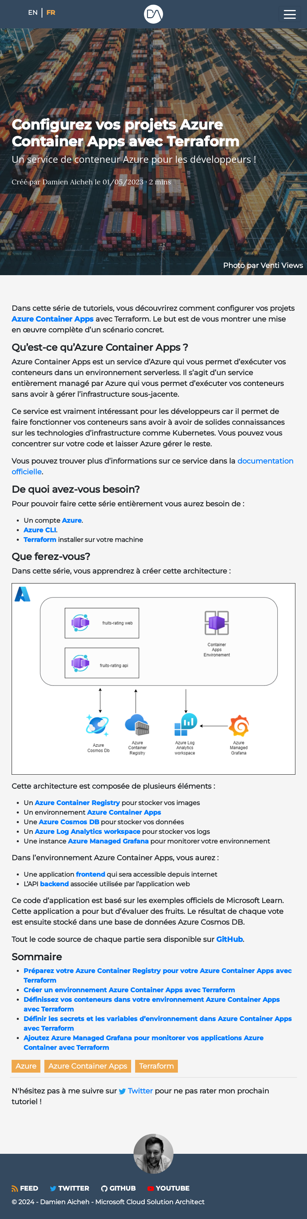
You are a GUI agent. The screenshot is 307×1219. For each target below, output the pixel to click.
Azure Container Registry (77, 803)
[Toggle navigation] (290, 14)
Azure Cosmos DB (69, 822)
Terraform (40, 540)
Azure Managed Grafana (108, 841)
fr (50, 12)
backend (54, 884)
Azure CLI (40, 530)
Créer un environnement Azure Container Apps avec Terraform (129, 990)
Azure (72, 520)
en (33, 12)
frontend (90, 874)
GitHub (229, 939)
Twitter (137, 1091)
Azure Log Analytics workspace (87, 831)
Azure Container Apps (53, 319)
